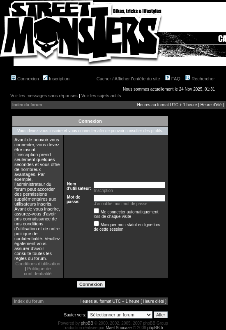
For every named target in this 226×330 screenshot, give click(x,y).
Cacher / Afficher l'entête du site (128, 78)
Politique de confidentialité (37, 271)
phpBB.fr (156, 327)
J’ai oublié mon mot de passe (121, 203)
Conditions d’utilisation (37, 263)
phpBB (87, 323)
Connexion (25, 78)
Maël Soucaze (118, 327)
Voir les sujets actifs (101, 95)
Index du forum (27, 105)
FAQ (172, 78)
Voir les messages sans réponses (44, 95)
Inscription (56, 78)
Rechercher (200, 78)
